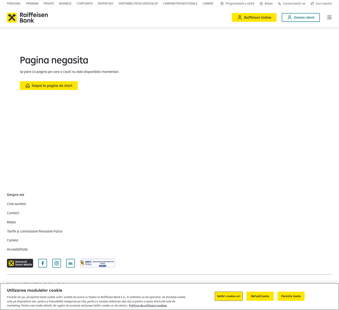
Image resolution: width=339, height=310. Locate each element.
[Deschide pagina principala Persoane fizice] (14, 3)
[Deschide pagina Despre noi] (105, 3)
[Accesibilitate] (17, 249)
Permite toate (291, 296)
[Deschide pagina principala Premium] (32, 3)
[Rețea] (11, 222)
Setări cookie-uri (228, 296)
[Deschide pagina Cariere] (208, 3)
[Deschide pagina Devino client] (301, 17)
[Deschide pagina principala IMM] (65, 3)
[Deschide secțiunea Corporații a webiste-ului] (85, 3)
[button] (329, 17)
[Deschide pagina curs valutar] (321, 3)
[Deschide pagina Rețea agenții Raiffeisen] (266, 3)
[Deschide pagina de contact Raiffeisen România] (291, 3)
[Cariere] (12, 240)
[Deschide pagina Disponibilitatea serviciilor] (138, 3)
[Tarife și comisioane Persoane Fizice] (34, 231)
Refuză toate (260, 296)
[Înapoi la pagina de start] (49, 85)
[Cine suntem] (16, 203)
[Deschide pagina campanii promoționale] (180, 3)
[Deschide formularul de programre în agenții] (237, 3)
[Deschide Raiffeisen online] (254, 17)
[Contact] (13, 213)
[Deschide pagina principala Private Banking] (49, 3)
